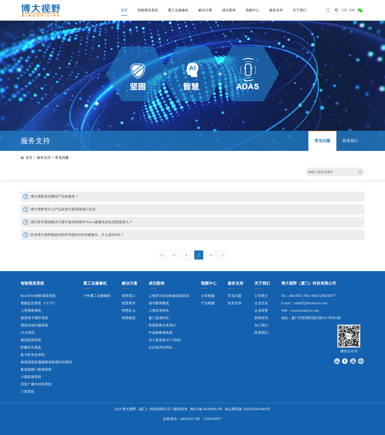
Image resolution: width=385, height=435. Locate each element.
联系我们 (350, 141)
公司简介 (261, 296)
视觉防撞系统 (31, 340)
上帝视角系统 (31, 310)
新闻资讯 (261, 318)
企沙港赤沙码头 (161, 347)
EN (352, 10)
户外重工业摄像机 (97, 296)
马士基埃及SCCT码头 (165, 340)
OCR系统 (28, 332)
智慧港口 (129, 296)
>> (211, 255)
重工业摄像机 (178, 10)
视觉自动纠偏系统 (34, 325)
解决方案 (205, 10)
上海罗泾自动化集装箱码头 (169, 296)
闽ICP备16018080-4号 (206, 409)
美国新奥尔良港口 (162, 325)
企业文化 (261, 303)
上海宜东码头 (159, 310)
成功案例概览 (159, 303)
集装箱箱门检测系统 (36, 369)
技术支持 (234, 303)
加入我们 (261, 325)
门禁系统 (27, 391)
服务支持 (276, 10)
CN (344, 10)
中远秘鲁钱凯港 (161, 332)
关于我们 (299, 10)
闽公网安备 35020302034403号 (248, 409)
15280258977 (212, 419)
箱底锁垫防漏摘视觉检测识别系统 (46, 362)
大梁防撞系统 (31, 377)
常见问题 (322, 141)
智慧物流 (129, 318)
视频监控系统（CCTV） (39, 303)
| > (222, 255)
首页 (124, 10)
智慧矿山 (129, 310)
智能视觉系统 (148, 10)
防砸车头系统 (31, 347)
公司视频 (208, 296)
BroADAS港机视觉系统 (38, 296)
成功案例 (229, 10)
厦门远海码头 (159, 318)
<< (174, 255)
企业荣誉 (261, 310)
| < (162, 255)
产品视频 (208, 303)
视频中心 (252, 10)
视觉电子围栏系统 (34, 318)
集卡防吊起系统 (33, 355)
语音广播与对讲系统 (36, 384)
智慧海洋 (129, 303)
